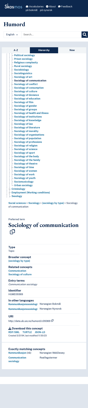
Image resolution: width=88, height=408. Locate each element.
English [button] (12, 34)
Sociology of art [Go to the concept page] (23, 77)
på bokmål (32, 10)
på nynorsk (46, 10)
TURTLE (27, 332)
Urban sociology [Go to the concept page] (23, 185)
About (51, 6)
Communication (17, 270)
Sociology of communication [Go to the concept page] (30, 80)
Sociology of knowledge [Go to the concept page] (27, 120)
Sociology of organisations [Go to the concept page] (29, 134)
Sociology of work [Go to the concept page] (24, 174)
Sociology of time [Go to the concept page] (24, 167)
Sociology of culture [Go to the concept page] (25, 91)
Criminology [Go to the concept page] (18, 189)
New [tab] (72, 50)
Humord (14, 24)
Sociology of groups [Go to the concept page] (25, 109)
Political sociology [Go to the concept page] (24, 55)
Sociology (34, 203)
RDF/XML (14, 332)
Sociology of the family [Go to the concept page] (27, 160)
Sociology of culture (20, 274)
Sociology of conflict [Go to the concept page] (26, 84)
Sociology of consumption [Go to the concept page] (29, 87)
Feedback (65, 6)
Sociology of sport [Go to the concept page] (24, 152)
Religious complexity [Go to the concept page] (26, 62)
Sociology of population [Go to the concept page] (27, 138)
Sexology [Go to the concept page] (17, 196)
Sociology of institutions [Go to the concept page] (28, 116)
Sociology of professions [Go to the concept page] (28, 142)
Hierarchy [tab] (44, 50)
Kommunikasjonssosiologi (22, 304)
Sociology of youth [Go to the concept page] (24, 178)
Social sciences (17, 203)
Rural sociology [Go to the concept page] (23, 66)
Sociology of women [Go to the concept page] (25, 170)
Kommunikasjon (17, 352)
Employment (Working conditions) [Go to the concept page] (31, 192)
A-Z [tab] (16, 50)
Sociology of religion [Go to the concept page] (25, 145)
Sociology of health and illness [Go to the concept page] (31, 113)
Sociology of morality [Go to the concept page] (26, 131)
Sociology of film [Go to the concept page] (23, 102)
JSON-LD (40, 332)
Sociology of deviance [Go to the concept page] (26, 95)
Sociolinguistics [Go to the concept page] (23, 73)
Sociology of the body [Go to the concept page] (26, 156)
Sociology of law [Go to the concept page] (23, 124)
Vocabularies (35, 6)
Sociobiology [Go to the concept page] (21, 69)
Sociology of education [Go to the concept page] (27, 98)
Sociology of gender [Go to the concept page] (25, 105)
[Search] (84, 34)
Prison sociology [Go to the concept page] (23, 58)
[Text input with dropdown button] (51, 34)
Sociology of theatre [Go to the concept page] (25, 163)
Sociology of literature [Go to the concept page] (27, 127)
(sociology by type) (53, 203)
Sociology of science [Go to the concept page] (25, 149)
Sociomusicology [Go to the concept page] (23, 181)
